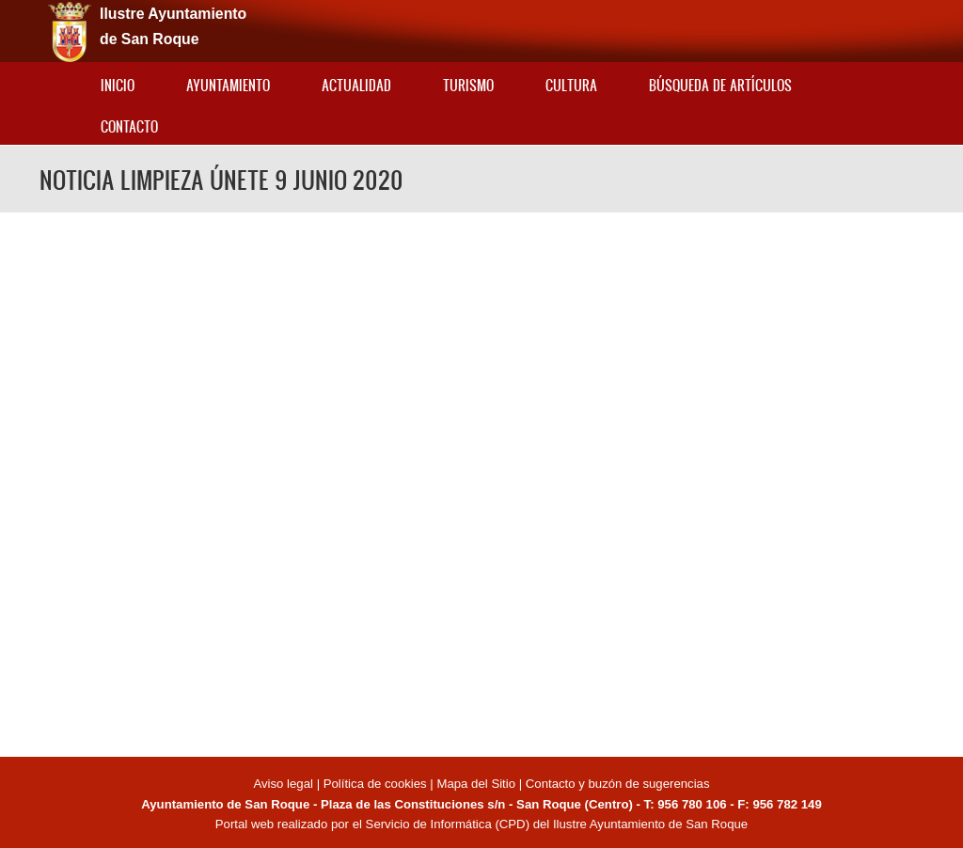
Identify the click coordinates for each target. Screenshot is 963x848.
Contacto (129, 126)
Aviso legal (284, 784)
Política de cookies (375, 784)
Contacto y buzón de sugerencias (618, 784)
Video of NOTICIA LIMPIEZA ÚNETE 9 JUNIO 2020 (481, 481)
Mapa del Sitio (475, 784)
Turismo (468, 85)
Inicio (117, 85)
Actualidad (356, 85)
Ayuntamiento (228, 85)
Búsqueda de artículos (720, 85)
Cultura (571, 85)
